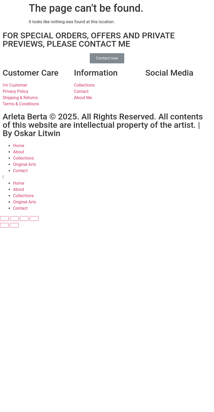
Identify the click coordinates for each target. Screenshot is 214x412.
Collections (23, 158)
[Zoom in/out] (34, 218)
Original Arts (24, 164)
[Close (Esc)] (4, 218)
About (18, 151)
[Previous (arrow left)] (4, 225)
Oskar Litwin (37, 133)
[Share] (14, 218)
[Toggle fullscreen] (24, 218)
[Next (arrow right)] (14, 225)
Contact (20, 170)
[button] (107, 58)
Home (18, 145)
